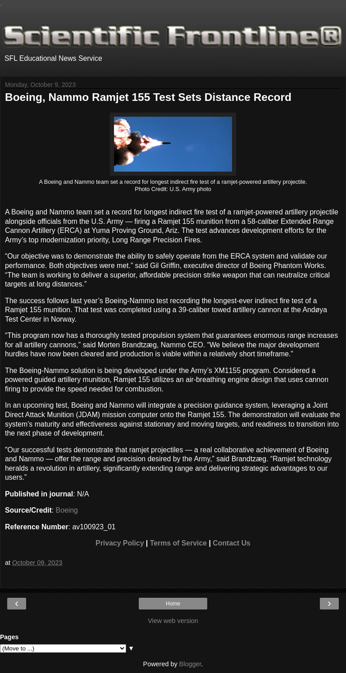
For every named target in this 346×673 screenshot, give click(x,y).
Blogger (190, 664)
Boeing (67, 510)
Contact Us (231, 543)
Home (173, 603)
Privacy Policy (120, 543)
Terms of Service (178, 543)
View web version (173, 620)
